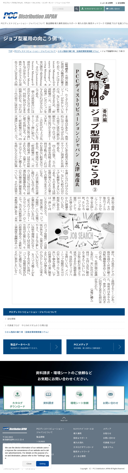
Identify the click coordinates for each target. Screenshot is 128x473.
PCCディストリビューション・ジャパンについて (23, 23)
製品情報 (50, 23)
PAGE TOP (64, 420)
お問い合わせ (114, 8)
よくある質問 (107, 3)
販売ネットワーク (96, 23)
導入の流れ (83, 23)
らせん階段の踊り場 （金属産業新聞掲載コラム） (79, 51)
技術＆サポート (70, 23)
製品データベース (20, 344)
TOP (10, 51)
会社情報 (121, 3)
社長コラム (123, 23)
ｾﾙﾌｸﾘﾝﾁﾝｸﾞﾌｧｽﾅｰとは (83, 428)
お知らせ (107, 433)
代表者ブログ (111, 23)
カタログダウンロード (93, 8)
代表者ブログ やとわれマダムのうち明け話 (27, 325)
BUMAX (41, 441)
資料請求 (48, 403)
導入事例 (58, 23)
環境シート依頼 (79, 403)
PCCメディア (81, 344)
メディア (107, 428)
